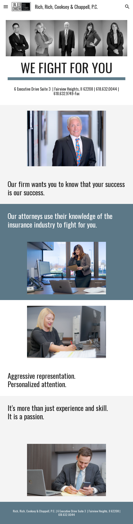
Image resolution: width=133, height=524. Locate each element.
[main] (66, 69)
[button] (5, 6)
